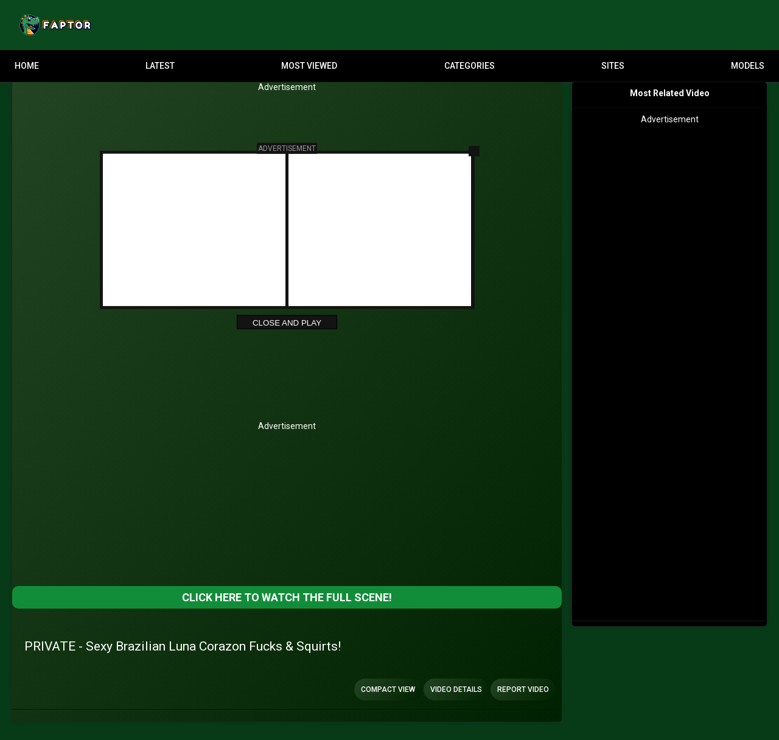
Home (27, 66)
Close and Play (287, 322)
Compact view (388, 689)
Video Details (456, 689)
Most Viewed (309, 66)
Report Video (523, 689)
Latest (160, 66)
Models (747, 66)
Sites (612, 66)
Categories (469, 66)
